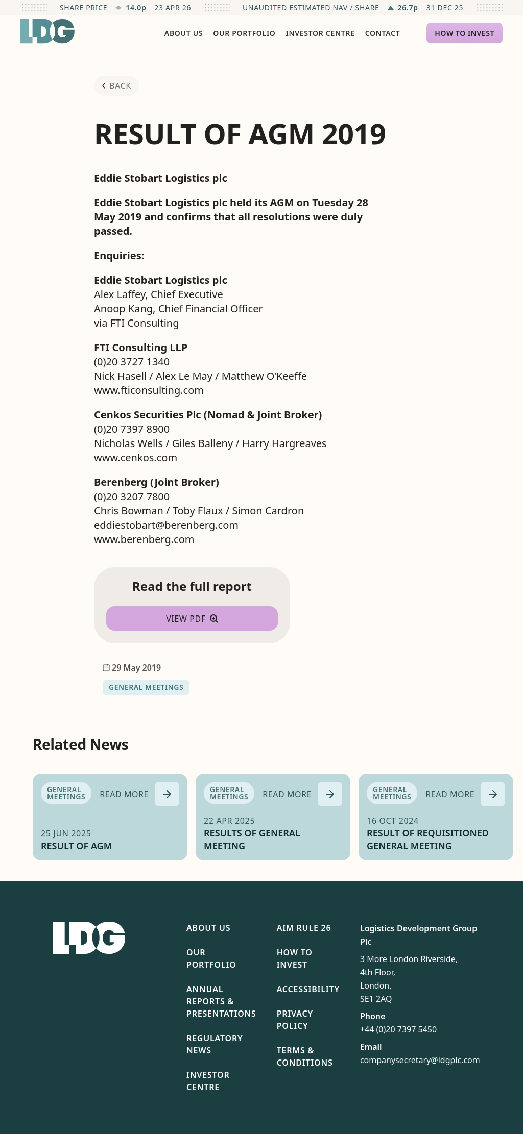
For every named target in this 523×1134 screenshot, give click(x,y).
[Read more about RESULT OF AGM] (139, 794)
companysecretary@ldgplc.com (420, 1060)
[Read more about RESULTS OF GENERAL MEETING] (302, 794)
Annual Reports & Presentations (221, 1001)
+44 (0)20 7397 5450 (398, 1029)
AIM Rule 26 (304, 927)
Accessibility (308, 989)
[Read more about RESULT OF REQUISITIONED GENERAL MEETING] (465, 794)
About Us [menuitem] (183, 33)
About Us (208, 927)
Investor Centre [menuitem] (320, 33)
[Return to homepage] (47, 31)
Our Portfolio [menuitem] (244, 33)
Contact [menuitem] (382, 33)
